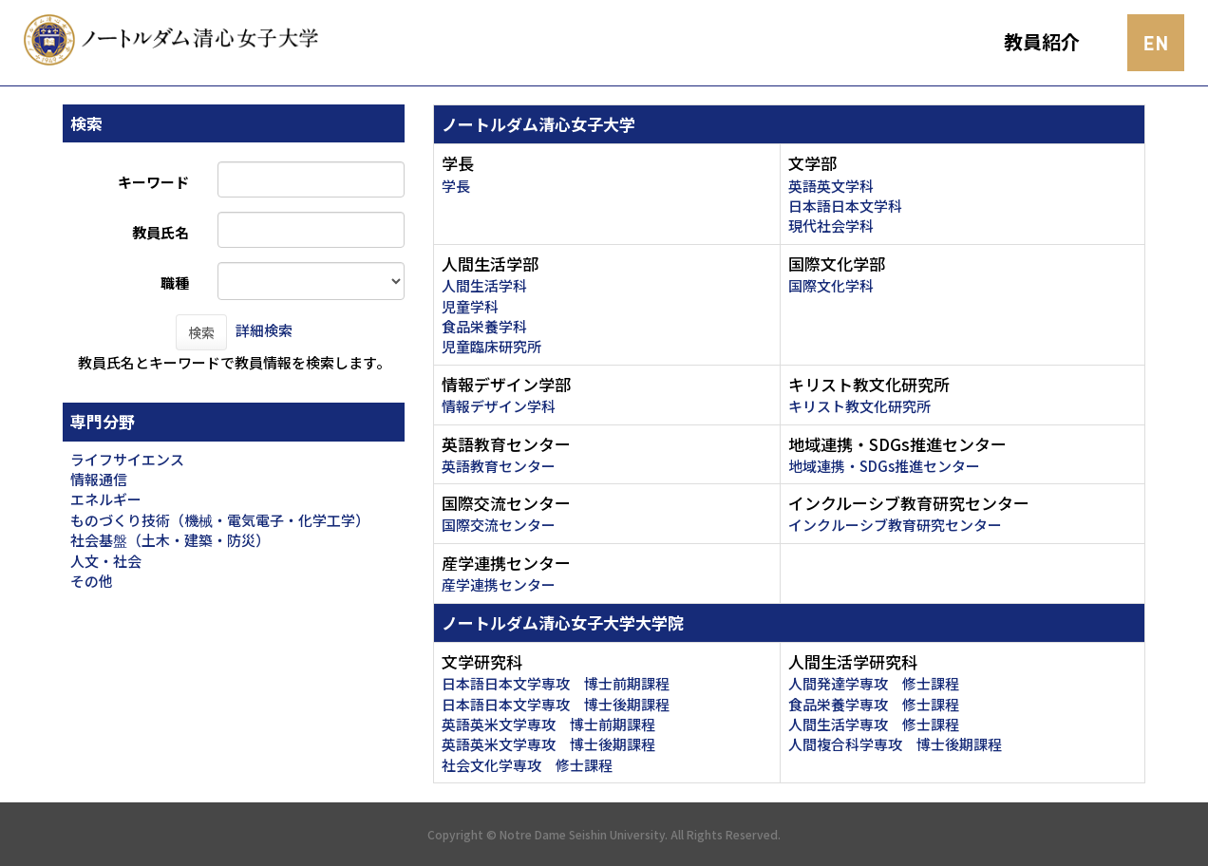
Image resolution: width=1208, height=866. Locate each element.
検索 (201, 332)
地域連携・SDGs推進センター (884, 466)
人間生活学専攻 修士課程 (873, 724)
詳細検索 (264, 330)
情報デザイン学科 (499, 406)
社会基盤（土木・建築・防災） (170, 540)
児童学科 (470, 306)
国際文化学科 (831, 285)
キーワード (153, 182)
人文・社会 (106, 561)
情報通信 (98, 479)
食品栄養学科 (484, 326)
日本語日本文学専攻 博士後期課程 (556, 704)
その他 (91, 581)
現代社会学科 (831, 225)
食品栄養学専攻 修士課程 (873, 704)
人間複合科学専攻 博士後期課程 (895, 744)
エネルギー (106, 499)
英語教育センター (499, 466)
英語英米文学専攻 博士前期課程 (548, 724)
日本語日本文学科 (845, 206)
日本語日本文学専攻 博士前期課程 (556, 683)
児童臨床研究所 (491, 346)
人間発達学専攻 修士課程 (873, 683)
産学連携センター (499, 584)
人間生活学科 (484, 285)
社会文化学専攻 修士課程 (527, 765)
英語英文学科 (831, 186)
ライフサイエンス (127, 459)
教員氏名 (160, 232)
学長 (456, 186)
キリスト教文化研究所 (859, 406)
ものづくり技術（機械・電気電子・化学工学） (219, 520)
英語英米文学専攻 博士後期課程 (548, 744)
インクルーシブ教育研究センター (895, 525)
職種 (174, 282)
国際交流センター (499, 525)
